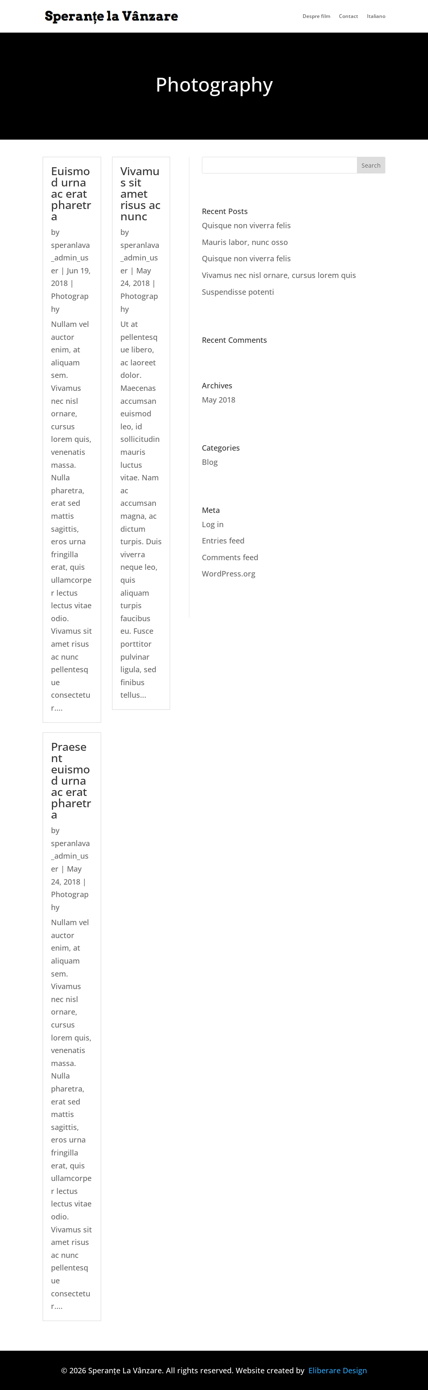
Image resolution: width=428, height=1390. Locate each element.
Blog (210, 462)
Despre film (316, 17)
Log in (213, 524)
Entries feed (223, 541)
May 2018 (218, 400)
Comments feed (230, 557)
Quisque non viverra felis (246, 225)
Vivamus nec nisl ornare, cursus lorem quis (279, 275)
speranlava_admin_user (70, 257)
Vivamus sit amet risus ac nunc (140, 193)
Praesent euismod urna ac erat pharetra (71, 780)
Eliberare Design (337, 1370)
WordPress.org (228, 574)
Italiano (376, 17)
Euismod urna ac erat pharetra (71, 193)
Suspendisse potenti (238, 292)
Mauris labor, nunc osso (245, 242)
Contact (348, 17)
